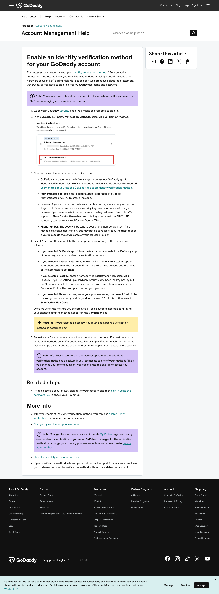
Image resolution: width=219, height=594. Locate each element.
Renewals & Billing (173, 501)
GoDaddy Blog (16, 513)
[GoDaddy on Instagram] (177, 560)
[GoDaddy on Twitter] (197, 560)
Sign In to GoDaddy (173, 495)
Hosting (198, 520)
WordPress (200, 513)
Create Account (171, 507)
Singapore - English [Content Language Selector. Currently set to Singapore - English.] (56, 560)
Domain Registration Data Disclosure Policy (61, 513)
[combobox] (150, 33)
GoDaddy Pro (137, 507)
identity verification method (89, 72)
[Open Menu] (10, 5)
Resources (45, 507)
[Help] (186, 5)
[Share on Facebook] (162, 61)
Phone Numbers (202, 538)
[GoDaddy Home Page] (23, 560)
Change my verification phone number (57, 424)
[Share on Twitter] (179, 61)
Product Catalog (101, 532)
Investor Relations (17, 520)
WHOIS (97, 501)
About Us (13, 495)
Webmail (98, 495)
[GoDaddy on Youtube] (207, 560)
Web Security (201, 526)
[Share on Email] (153, 61)
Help (48, 16)
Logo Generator (202, 532)
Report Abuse (46, 501)
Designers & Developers (105, 513)
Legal (11, 526)
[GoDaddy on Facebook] (167, 560)
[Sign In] (197, 5)
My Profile (106, 434)
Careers (13, 501)
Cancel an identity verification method (57, 457)
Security (64, 110)
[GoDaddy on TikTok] (187, 560)
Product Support (48, 495)
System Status (95, 16)
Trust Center (15, 532)
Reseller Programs (140, 501)
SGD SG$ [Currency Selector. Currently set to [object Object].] (83, 560)
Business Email (202, 507)
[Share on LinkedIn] (170, 61)
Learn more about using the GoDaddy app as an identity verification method (86, 187)
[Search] (193, 33)
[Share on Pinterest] (187, 61)
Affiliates (135, 495)
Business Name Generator (106, 538)
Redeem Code (100, 526)
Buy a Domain (201, 495)
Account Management (48, 25)
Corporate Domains (103, 520)
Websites (199, 501)
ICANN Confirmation (104, 507)
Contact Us (76, 16)
